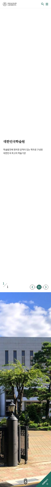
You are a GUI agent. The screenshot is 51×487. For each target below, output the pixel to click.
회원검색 (42, 4)
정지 (39, 287)
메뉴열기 (47, 4)
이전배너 (32, 287)
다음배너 (46, 287)
